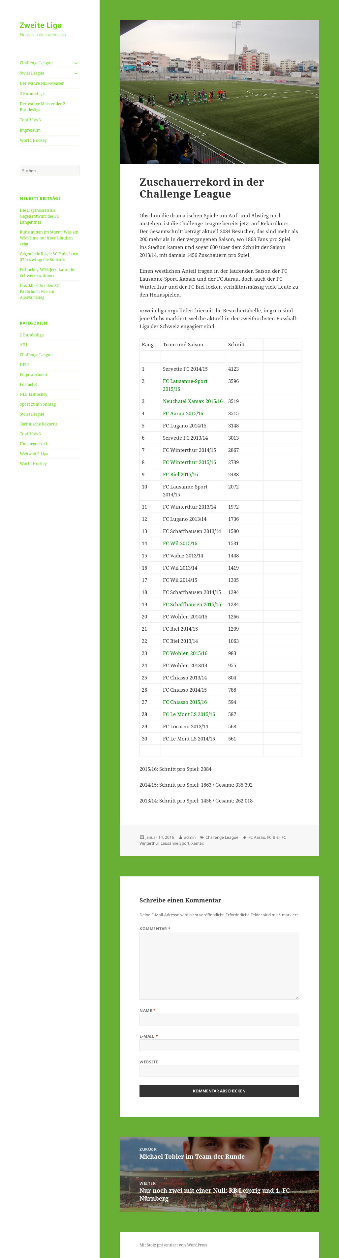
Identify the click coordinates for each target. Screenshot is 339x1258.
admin (190, 837)
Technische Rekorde (38, 424)
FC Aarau (256, 837)
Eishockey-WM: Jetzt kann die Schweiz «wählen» (47, 272)
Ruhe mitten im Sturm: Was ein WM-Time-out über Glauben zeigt (49, 238)
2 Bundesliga (32, 93)
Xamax (197, 843)
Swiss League (32, 73)
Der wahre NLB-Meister (42, 83)
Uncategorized (33, 444)
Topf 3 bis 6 (30, 120)
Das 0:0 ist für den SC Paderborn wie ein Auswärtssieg (39, 291)
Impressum (30, 130)
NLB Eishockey (33, 394)
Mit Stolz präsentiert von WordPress (173, 1245)
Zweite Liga (41, 25)
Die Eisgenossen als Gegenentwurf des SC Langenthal (39, 216)
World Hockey (33, 140)
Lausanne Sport (175, 843)
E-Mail (148, 1036)
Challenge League (36, 63)
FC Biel (273, 837)
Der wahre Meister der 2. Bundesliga (43, 106)
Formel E (28, 384)
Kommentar (154, 928)
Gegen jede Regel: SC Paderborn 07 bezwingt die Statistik (49, 257)
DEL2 (25, 364)
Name (147, 1010)
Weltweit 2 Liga (34, 453)
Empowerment (33, 374)
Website (148, 1062)
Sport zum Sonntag (38, 404)
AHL (24, 345)
